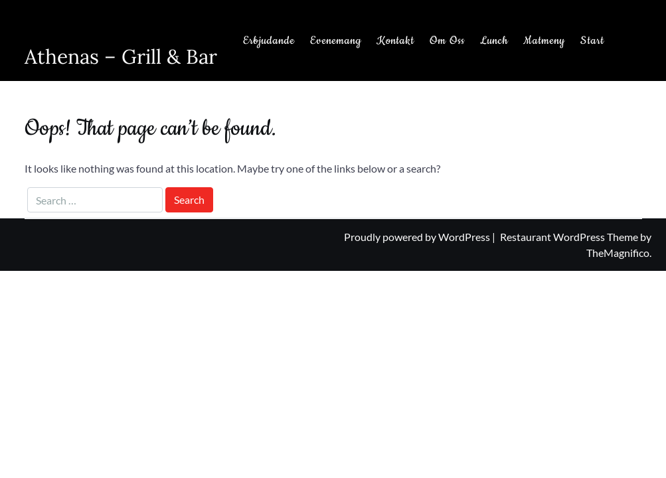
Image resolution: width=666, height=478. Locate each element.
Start (592, 40)
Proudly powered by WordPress (418, 236)
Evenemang (335, 40)
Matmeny (544, 40)
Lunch (494, 40)
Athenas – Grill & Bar (121, 56)
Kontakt (395, 40)
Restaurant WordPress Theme (570, 236)
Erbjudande (269, 40)
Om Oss (447, 40)
